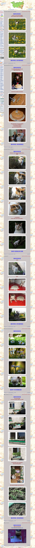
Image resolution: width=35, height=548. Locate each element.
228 (10, 546)
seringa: (2, 73)
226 (8, 546)
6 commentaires (28, 326)
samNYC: (1, 80)
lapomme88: (2, 70)
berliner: (2, 89)
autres (1, 44)
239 (25, 546)
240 (26, 546)
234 (18, 546)
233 (2, 53)
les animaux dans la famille (2, 43)
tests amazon (1, 45)
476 (29, 546)
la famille (1, 41)
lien (6, 326)
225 (6, 546)
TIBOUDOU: (1, 67)
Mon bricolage (2, 46)
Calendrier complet (2, 103)
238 (24, 546)
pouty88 (14, 326)
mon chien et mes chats (1, 34)
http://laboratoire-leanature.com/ (17, 527)
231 (14, 546)
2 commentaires (28, 392)
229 (12, 546)
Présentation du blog (1, 22)
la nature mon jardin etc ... (1, 36)
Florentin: (1, 77)
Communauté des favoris (1, 91)
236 (21, 546)
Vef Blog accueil (1, 94)
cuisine (1, 38)
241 (28, 546)
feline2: (2, 83)
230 (13, 546)
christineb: (1, 71)
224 (5, 546)
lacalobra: (1, 75)
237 (22, 546)
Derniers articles (1, 23)
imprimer (5, 326)
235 (20, 546)
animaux (1, 37)
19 (2, 100)
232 (16, 546)
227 (9, 546)
